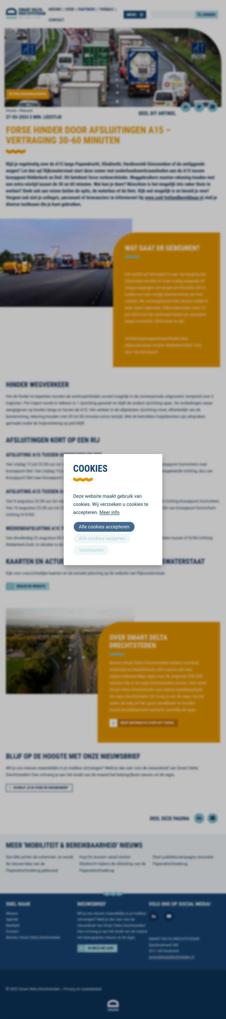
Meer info (109, 512)
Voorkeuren (91, 550)
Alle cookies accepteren (104, 526)
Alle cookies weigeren (102, 538)
